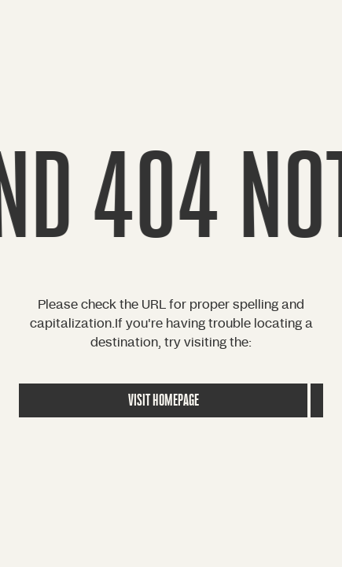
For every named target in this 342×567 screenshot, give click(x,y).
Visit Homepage (163, 400)
